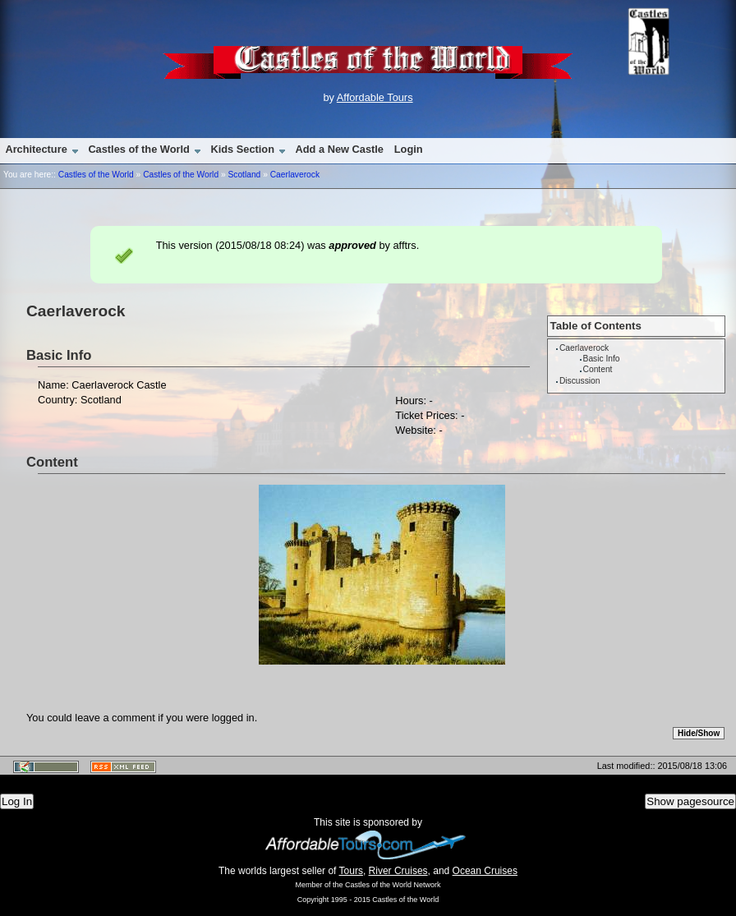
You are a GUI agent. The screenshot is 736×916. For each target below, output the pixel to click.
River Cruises (398, 871)
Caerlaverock (295, 174)
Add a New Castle (340, 149)
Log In (17, 801)
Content (598, 369)
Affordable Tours (375, 97)
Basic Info (601, 358)
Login (408, 149)
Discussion (579, 380)
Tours (351, 871)
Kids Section (242, 149)
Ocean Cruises (485, 871)
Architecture (36, 149)
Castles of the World (138, 149)
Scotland (244, 174)
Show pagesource (690, 801)
